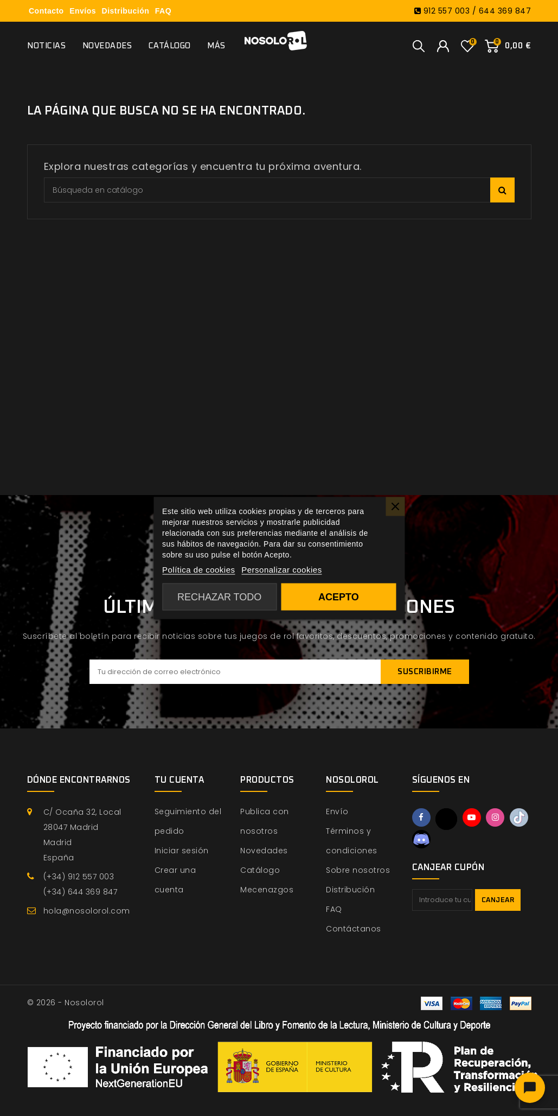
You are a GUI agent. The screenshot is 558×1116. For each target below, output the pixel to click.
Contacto (46, 11)
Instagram (495, 817)
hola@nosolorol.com (86, 910)
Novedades (107, 46)
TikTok (519, 817)
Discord (421, 839)
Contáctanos (353, 928)
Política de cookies (198, 569)
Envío (337, 811)
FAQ (163, 11)
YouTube (472, 817)
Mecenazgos (266, 889)
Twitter (446, 819)
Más (216, 46)
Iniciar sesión (182, 850)
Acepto (338, 597)
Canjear (498, 900)
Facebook (421, 817)
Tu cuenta (179, 780)
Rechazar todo (219, 597)
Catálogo (170, 46)
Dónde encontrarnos (79, 780)
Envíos (82, 11)
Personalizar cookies (281, 569)
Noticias (46, 46)
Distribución (126, 11)
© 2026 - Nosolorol (65, 1002)
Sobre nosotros (358, 870)
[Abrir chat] (530, 1088)
